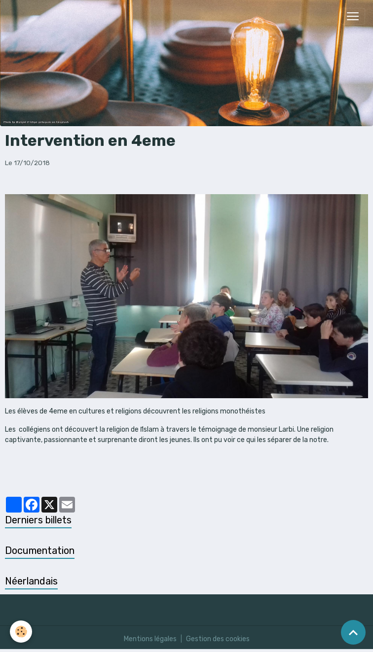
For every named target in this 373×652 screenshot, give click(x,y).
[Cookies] (21, 631)
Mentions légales (150, 639)
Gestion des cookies (218, 639)
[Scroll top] (353, 632)
